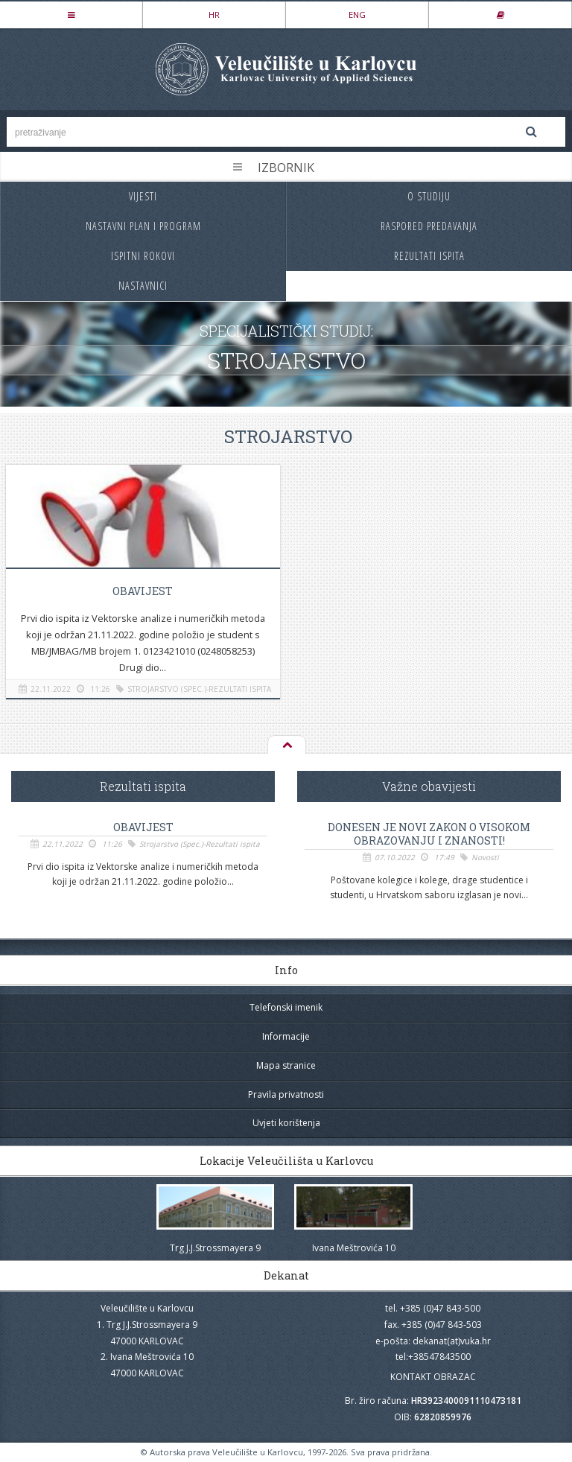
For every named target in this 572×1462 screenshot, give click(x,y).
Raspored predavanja (429, 226)
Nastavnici (143, 286)
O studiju (429, 196)
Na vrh (286, 745)
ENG (357, 14)
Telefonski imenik (286, 1007)
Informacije (286, 1036)
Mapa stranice (286, 1065)
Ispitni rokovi (143, 256)
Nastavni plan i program (143, 226)
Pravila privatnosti (286, 1094)
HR (214, 14)
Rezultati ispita (429, 256)
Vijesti (143, 196)
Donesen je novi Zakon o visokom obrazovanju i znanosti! (429, 834)
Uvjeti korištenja (286, 1122)
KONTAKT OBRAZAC (433, 1376)
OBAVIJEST (142, 591)
